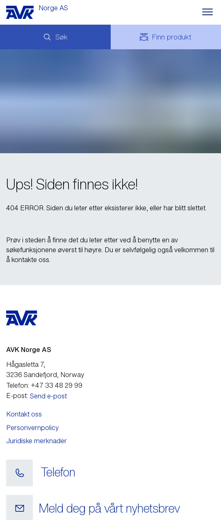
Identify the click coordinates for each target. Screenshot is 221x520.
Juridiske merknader (36, 441)
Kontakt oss (24, 414)
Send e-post (48, 396)
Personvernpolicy (32, 428)
